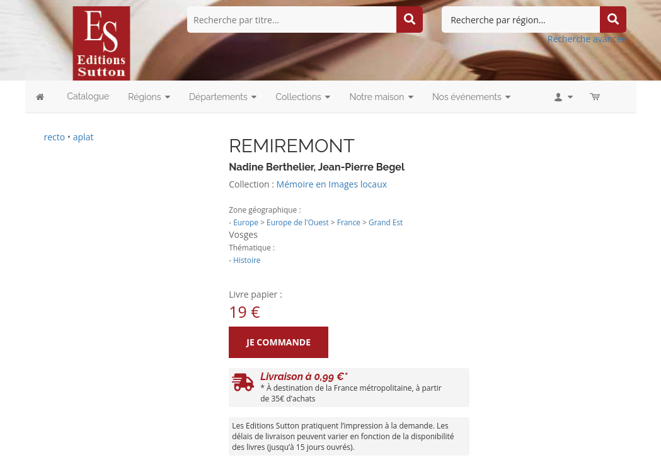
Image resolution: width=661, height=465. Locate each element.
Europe (245, 222)
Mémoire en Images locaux (332, 184)
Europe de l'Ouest (298, 222)
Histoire (246, 260)
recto (55, 137)
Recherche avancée (587, 39)
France (348, 222)
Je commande (278, 342)
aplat (83, 137)
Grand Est (386, 222)
